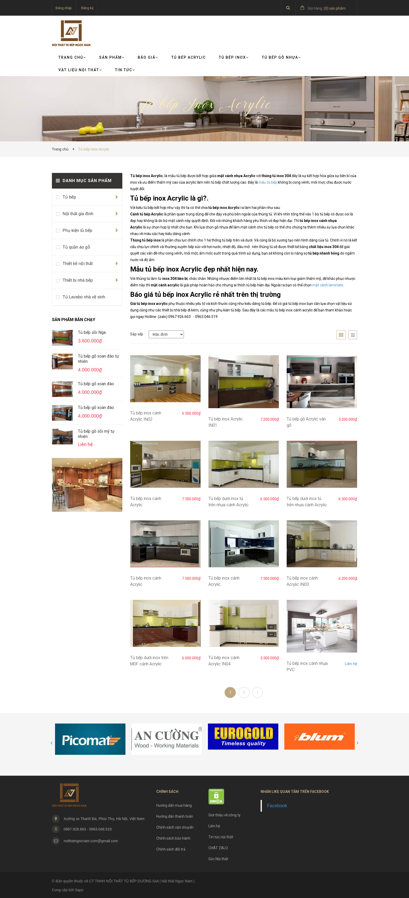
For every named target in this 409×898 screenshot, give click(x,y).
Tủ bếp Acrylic (188, 57)
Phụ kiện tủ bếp (77, 230)
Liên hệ (351, 663)
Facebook (277, 805)
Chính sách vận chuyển (175, 827)
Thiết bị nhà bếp (78, 280)
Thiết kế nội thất (78, 263)
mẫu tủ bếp (267, 182)
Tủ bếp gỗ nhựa (281, 57)
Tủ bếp (69, 197)
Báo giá (148, 57)
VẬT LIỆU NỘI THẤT (80, 70)
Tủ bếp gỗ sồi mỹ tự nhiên (96, 434)
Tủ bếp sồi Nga (92, 332)
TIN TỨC (125, 70)
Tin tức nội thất (220, 837)
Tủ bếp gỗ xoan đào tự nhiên (98, 359)
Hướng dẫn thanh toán (174, 816)
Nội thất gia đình (78, 214)
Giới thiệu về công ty (224, 815)
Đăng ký (87, 8)
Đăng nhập (64, 8)
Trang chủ (72, 57)
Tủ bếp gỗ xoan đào (96, 383)
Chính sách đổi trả (170, 849)
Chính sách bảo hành (173, 838)
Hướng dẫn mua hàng (174, 805)
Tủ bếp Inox (234, 57)
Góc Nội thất (218, 859)
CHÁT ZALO (218, 848)
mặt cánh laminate (327, 285)
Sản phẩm (112, 57)
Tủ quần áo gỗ (76, 247)
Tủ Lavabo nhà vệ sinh (84, 297)
